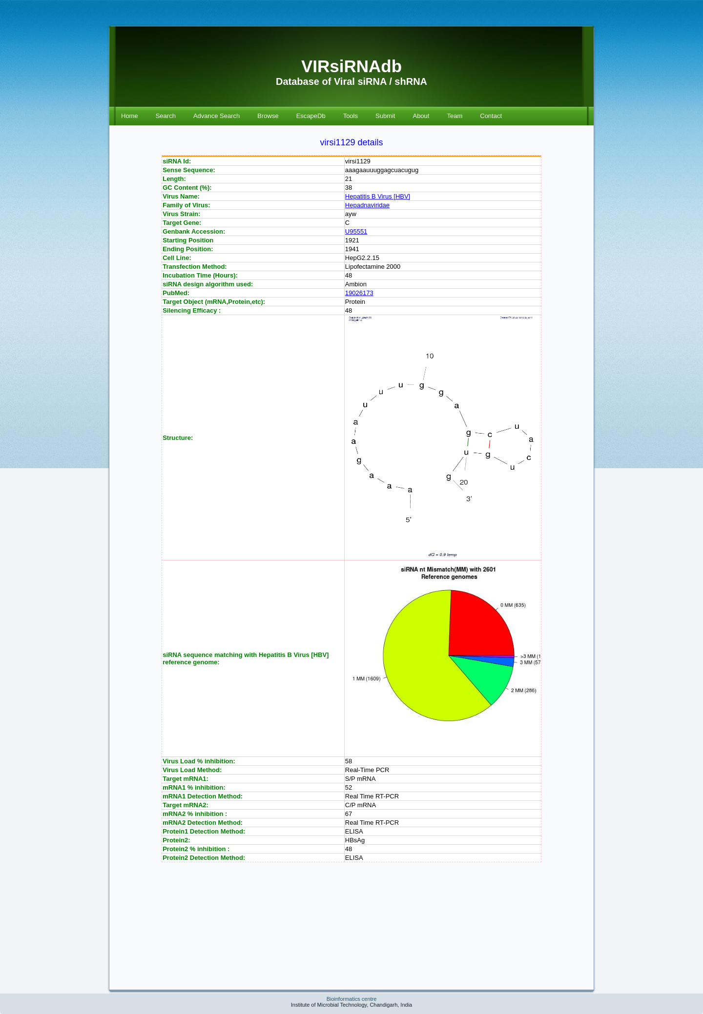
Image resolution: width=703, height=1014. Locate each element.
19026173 (359, 293)
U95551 (356, 231)
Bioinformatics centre (352, 999)
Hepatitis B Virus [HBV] (377, 196)
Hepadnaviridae (367, 205)
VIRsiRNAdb (351, 66)
